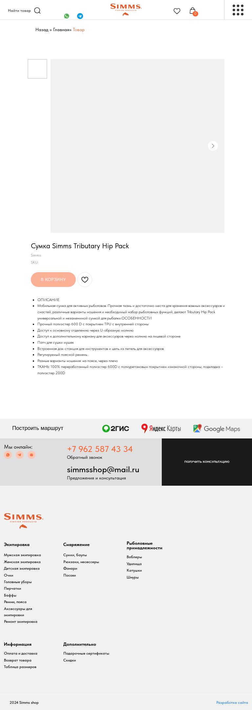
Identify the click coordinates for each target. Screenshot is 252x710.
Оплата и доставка (20, 653)
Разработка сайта (232, 702)
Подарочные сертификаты (86, 653)
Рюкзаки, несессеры (81, 561)
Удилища (134, 563)
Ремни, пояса (15, 601)
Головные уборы (18, 581)
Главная (61, 29)
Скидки (69, 660)
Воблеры (134, 557)
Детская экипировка (22, 568)
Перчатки (12, 588)
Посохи (69, 575)
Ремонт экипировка (20, 621)
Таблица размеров (20, 666)
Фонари (70, 568)
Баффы (10, 595)
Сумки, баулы (75, 555)
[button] (207, 462)
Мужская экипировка (22, 555)
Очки (8, 575)
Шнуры (133, 577)
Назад (41, 29)
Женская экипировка (22, 561)
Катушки (134, 570)
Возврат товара (18, 660)
